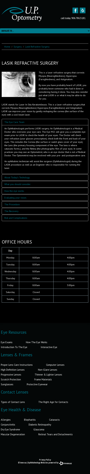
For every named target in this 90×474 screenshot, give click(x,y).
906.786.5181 (78, 18)
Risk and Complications (15, 217)
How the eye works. (14, 190)
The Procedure (12, 204)
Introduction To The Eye (14, 347)
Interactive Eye (49, 347)
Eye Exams (6, 342)
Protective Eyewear (37, 384)
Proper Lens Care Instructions (17, 364)
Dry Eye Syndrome (10, 429)
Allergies (6, 419)
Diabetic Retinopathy (40, 424)
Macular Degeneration (13, 434)
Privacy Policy (45, 460)
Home (7, 46)
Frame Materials (43, 379)
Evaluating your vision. (15, 197)
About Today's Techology (17, 177)
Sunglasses (7, 384)
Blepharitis (30, 419)
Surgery (18, 46)
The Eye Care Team (14, 122)
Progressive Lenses (11, 374)
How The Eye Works (36, 342)
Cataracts (54, 419)
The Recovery (11, 211)
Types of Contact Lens (13, 402)
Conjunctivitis (8, 424)
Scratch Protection (11, 379)
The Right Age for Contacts (53, 402)
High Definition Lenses (13, 369)
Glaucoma (38, 429)
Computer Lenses (55, 364)
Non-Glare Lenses (47, 369)
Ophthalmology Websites (38, 463)
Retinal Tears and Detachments (55, 434)
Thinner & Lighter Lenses (48, 374)
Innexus (23, 463)
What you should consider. (17, 184)
